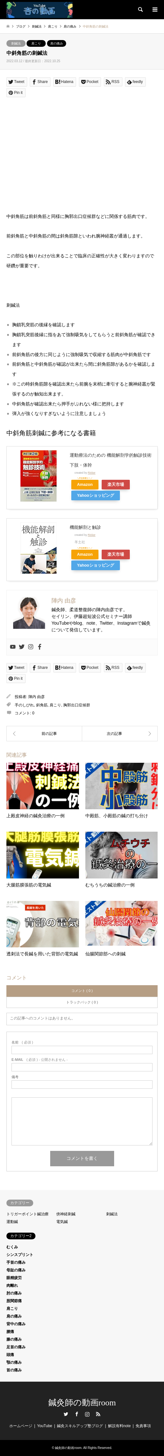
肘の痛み (14, 1293)
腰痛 (10, 1331)
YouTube (44, 1426)
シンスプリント (19, 1254)
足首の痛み (16, 1347)
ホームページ (20, 1426)
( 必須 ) (22, 1042)
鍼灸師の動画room (82, 1402)
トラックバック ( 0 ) (82, 1002)
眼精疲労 (14, 1278)
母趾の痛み (16, 1270)
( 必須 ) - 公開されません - (40, 1059)
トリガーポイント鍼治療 (27, 1214)
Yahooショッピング (95, 495)
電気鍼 (62, 1221)
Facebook (76, 1414)
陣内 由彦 (36, 697)
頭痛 (10, 1354)
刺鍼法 (16, 43)
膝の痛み (14, 1339)
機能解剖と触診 (85, 527)
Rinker (91, 472)
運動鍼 (12, 1221)
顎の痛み (14, 1362)
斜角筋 (42, 705)
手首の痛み (16, 1262)
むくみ (12, 1247)
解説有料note (119, 1426)
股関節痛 (14, 1301)
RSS (98, 1414)
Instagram (87, 1414)
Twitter (66, 1414)
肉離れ (12, 1285)
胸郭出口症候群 (76, 705)
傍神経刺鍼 (65, 1214)
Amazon (85, 484)
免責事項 (143, 1426)
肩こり (36, 43)
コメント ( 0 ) (82, 991)
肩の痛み (56, 43)
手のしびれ (24, 705)
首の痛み (14, 1370)
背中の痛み (16, 1324)
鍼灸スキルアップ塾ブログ (80, 1426)
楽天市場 (115, 484)
